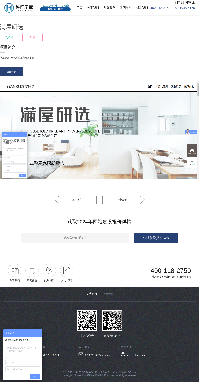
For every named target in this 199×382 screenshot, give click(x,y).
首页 (80, 7)
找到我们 (142, 7)
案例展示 (126, 7)
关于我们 (93, 7)
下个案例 (122, 199)
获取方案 (11, 72)
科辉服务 (109, 7)
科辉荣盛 (108, 293)
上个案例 (77, 199)
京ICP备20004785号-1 (124, 372)
